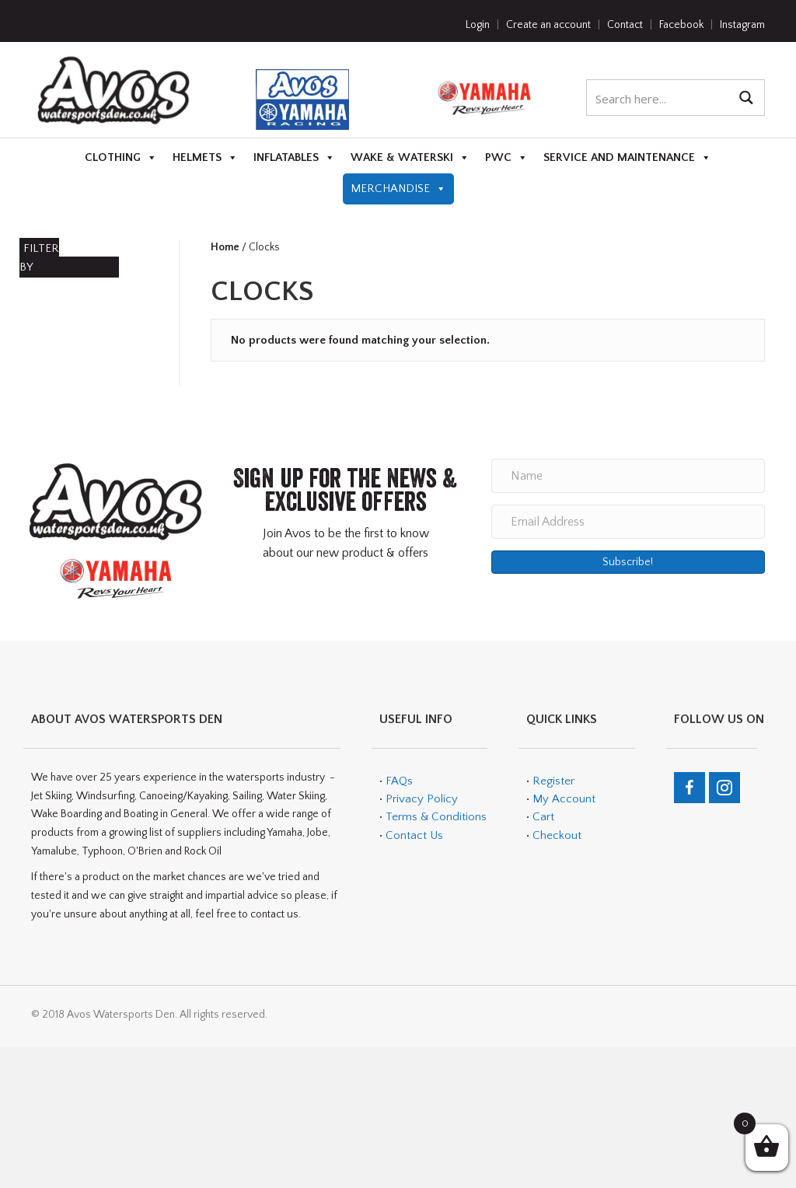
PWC (506, 157)
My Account (563, 798)
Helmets (205, 157)
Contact (625, 25)
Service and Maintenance (627, 157)
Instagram (742, 25)
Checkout (556, 835)
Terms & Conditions (434, 816)
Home (225, 247)
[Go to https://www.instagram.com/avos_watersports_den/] (724, 787)
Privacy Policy (422, 798)
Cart (543, 816)
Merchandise (398, 188)
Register (553, 781)
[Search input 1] (658, 97)
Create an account (548, 25)
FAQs (399, 781)
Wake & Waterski (410, 157)
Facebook (681, 25)
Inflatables (294, 157)
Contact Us (414, 835)
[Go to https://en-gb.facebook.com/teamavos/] (689, 787)
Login (478, 25)
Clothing (121, 157)
